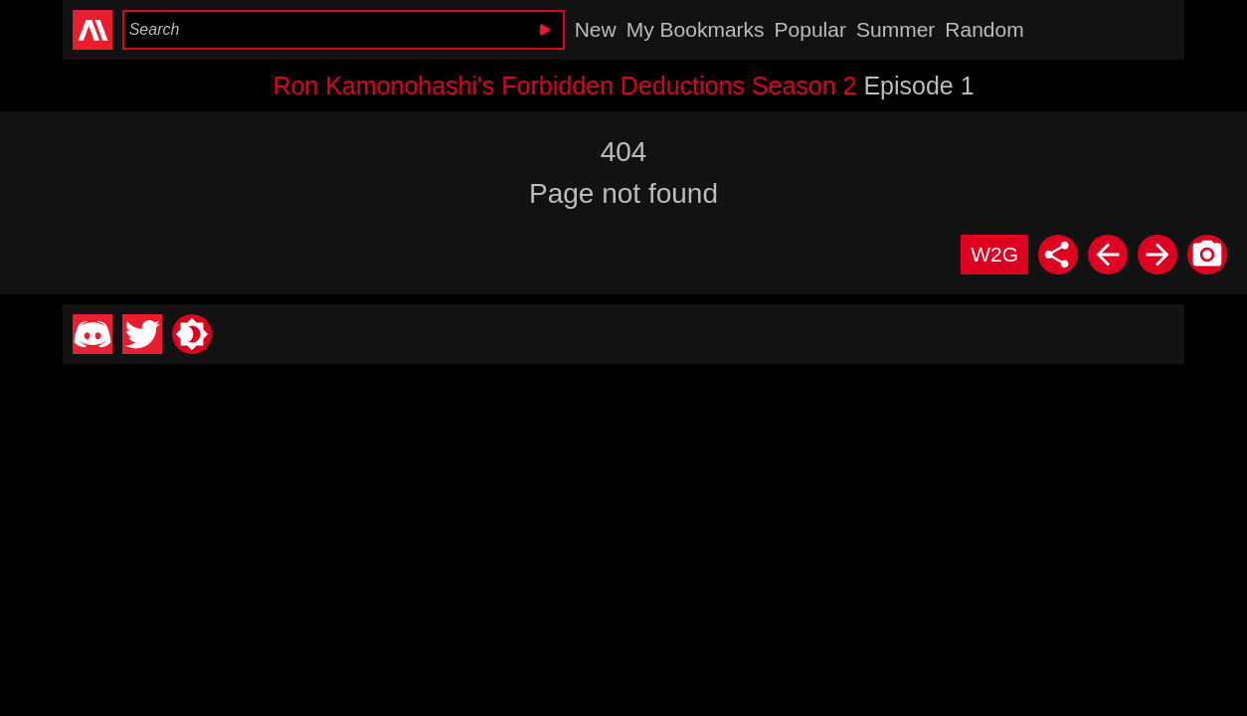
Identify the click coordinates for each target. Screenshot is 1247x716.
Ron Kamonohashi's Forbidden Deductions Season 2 (564, 85)
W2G (994, 254)
